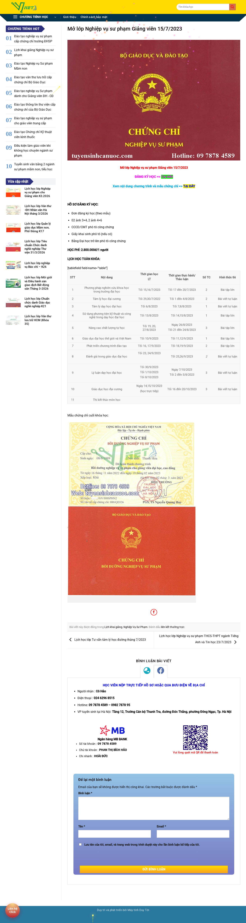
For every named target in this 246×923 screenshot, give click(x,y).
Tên (81, 826)
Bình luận (85, 793)
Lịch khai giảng (113, 627)
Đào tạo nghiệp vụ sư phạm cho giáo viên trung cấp (33, 120)
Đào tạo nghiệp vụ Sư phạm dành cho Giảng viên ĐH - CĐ (34, 93)
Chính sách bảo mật (94, 17)
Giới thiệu (69, 17)
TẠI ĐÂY (189, 186)
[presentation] (107, 858)
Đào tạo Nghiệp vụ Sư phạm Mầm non (33, 66)
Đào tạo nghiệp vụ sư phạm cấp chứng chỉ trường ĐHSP (33, 38)
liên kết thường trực (172, 627)
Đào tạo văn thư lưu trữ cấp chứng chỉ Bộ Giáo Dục (33, 79)
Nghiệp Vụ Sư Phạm (135, 627)
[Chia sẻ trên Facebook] (154, 612)
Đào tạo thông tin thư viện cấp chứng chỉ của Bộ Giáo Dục (34, 107)
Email (161, 826)
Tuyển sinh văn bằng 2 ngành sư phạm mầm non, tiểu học (34, 166)
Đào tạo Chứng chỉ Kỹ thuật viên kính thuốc (33, 134)
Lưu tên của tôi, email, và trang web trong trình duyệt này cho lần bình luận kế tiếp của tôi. (142, 844)
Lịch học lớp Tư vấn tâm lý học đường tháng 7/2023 (106, 639)
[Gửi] (232, 7)
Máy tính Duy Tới (138, 910)
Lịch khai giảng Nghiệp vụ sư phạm (34, 52)
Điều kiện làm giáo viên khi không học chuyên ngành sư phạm (33, 151)
